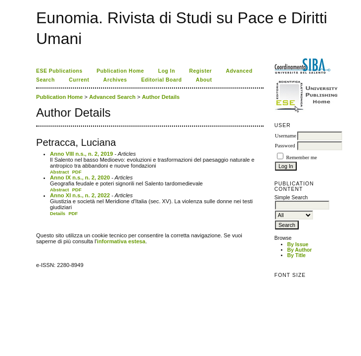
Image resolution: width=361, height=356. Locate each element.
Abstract (59, 172)
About (204, 80)
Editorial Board (161, 80)
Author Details (161, 97)
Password (285, 145)
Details (57, 213)
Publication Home (120, 71)
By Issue (298, 244)
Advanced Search (112, 97)
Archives (115, 80)
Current (79, 80)
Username (285, 135)
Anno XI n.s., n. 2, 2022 (80, 195)
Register (200, 71)
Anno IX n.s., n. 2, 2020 (80, 177)
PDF (77, 172)
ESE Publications (59, 71)
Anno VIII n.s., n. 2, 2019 (81, 154)
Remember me (301, 157)
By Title (296, 255)
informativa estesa (121, 241)
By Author (299, 250)
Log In (166, 71)
